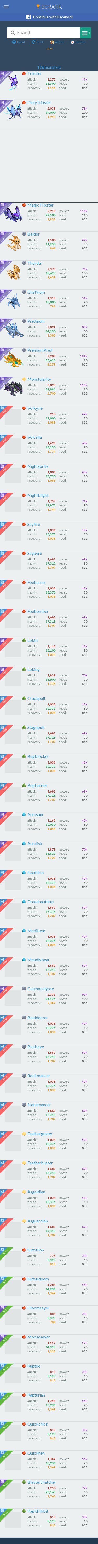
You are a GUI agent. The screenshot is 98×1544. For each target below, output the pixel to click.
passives (78, 42)
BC (49, 6)
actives (57, 42)
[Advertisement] (49, 165)
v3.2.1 (49, 49)
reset (37, 42)
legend (18, 42)
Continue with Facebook (49, 17)
